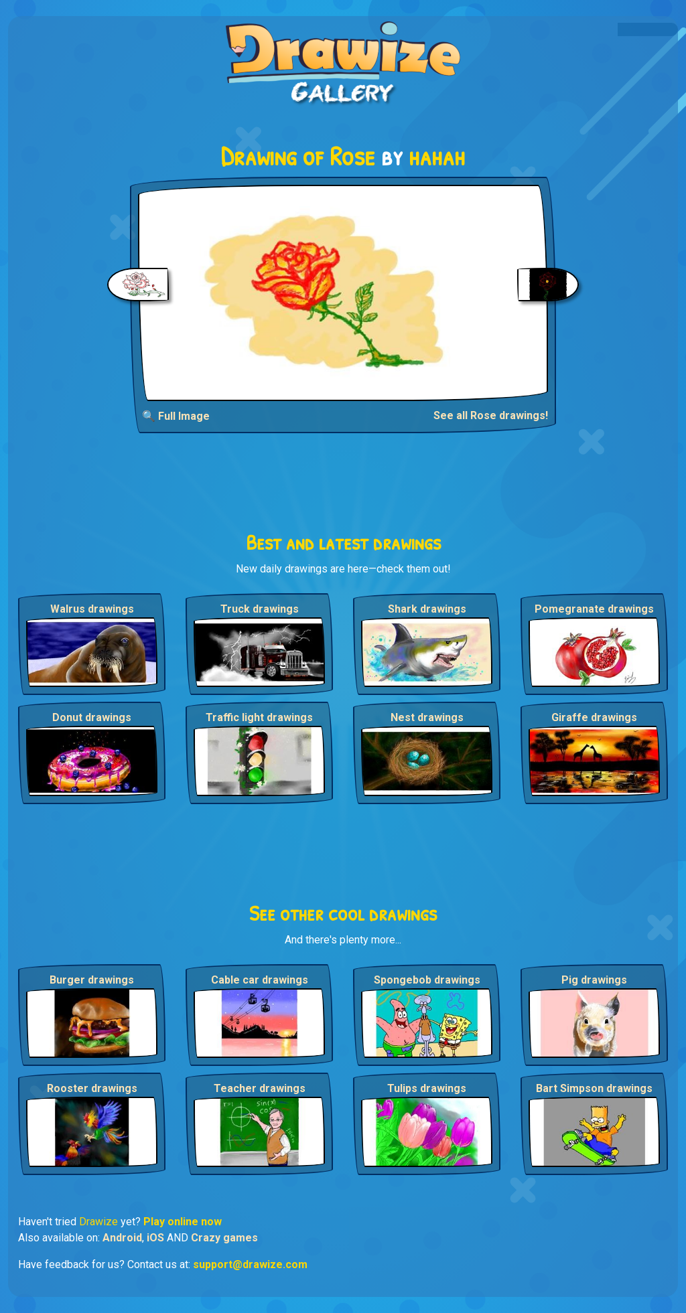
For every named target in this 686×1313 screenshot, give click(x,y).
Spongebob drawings (427, 980)
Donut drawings (91, 717)
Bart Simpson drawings (594, 1088)
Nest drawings (427, 717)
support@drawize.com (250, 1264)
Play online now (182, 1221)
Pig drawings (594, 980)
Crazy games (224, 1237)
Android (122, 1237)
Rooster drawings (92, 1088)
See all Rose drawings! (490, 415)
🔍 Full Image (176, 416)
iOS (155, 1237)
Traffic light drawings (259, 717)
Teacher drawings (259, 1088)
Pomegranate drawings (594, 609)
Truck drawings (259, 609)
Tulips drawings (426, 1088)
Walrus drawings (92, 609)
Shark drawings (427, 609)
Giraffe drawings (594, 717)
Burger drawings (92, 980)
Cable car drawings (259, 980)
